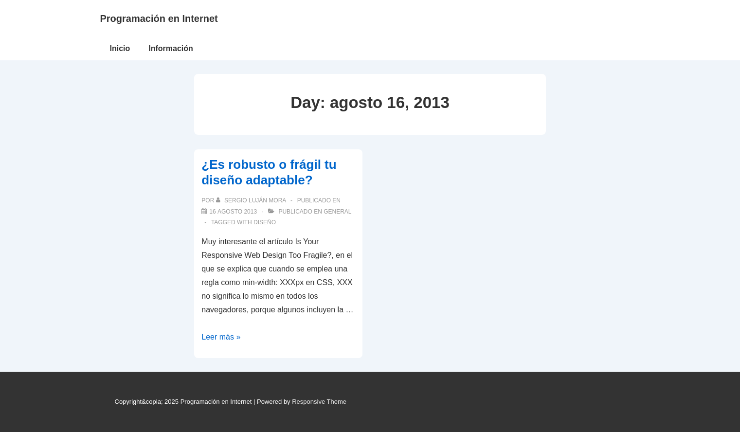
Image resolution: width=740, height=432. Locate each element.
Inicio (120, 48)
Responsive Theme (319, 401)
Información (170, 48)
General (337, 211)
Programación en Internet (159, 18)
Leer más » (220, 337)
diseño (264, 222)
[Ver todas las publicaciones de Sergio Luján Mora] (252, 200)
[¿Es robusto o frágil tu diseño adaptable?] (233, 211)
